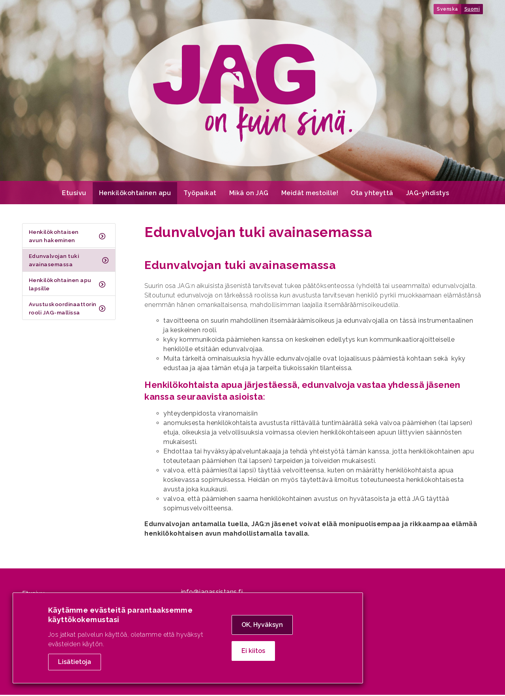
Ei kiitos (253, 651)
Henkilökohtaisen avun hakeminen (54, 237)
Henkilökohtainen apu (135, 194)
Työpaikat (199, 194)
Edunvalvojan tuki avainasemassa (54, 261)
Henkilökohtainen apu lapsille (60, 285)
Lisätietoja (74, 662)
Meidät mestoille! (309, 194)
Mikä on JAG (249, 194)
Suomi (472, 9)
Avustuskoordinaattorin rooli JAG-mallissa (62, 309)
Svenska (447, 9)
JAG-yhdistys (427, 194)
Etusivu (74, 194)
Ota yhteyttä (372, 194)
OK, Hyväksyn (262, 624)
